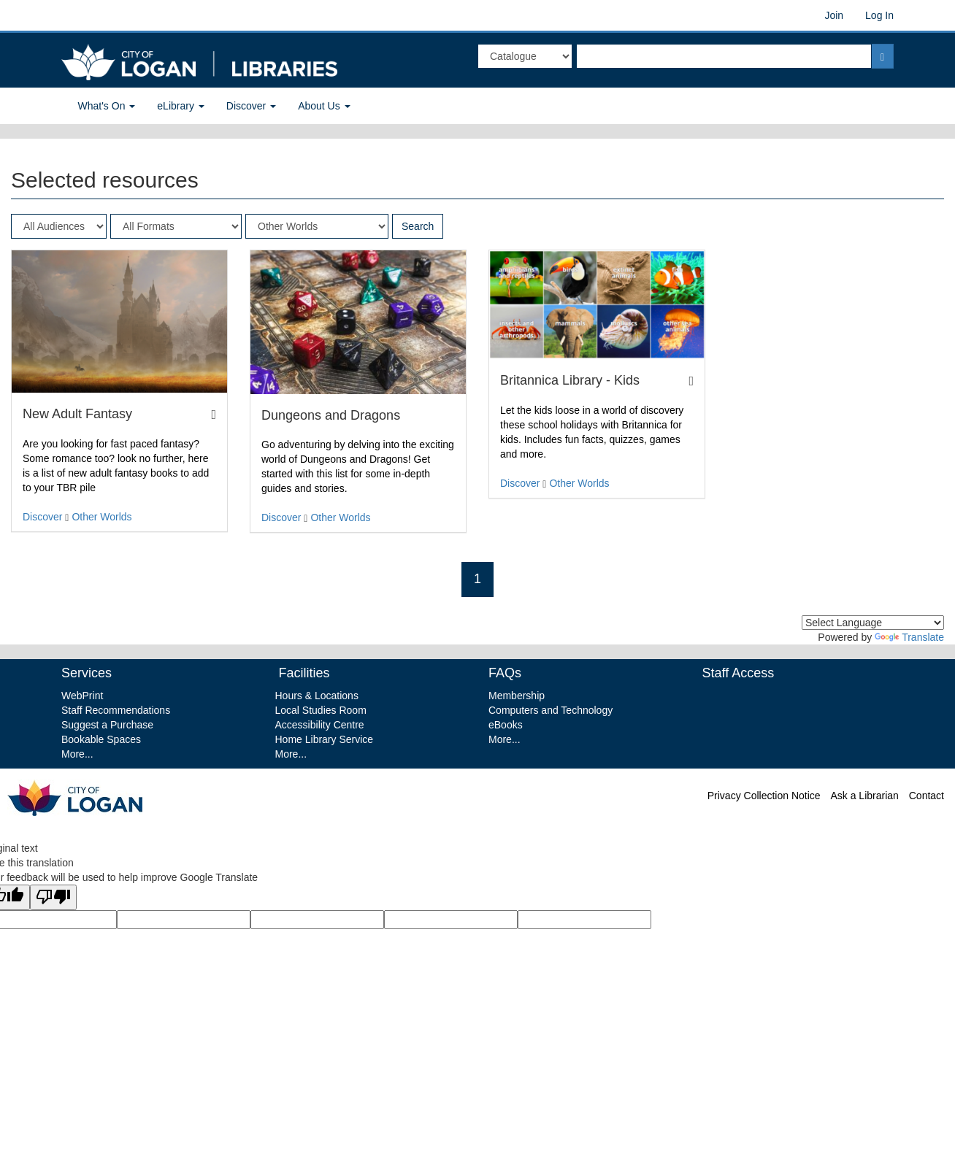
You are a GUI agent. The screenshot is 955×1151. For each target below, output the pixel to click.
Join (833, 15)
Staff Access (738, 673)
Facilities (302, 673)
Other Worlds (101, 517)
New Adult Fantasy (77, 414)
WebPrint (82, 695)
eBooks (505, 725)
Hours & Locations (316, 695)
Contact (926, 795)
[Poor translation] (53, 897)
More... (77, 754)
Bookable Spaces (101, 739)
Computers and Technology (550, 710)
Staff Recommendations (115, 710)
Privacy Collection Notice (764, 795)
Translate (909, 637)
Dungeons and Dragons (331, 415)
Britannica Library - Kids (570, 380)
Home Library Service (324, 739)
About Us (324, 106)
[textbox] (724, 56)
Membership (516, 695)
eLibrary (180, 106)
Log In (879, 15)
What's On (107, 106)
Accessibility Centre (319, 725)
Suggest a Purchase (107, 725)
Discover (251, 106)
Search (418, 226)
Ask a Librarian (864, 795)
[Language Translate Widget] (873, 622)
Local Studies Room (321, 710)
